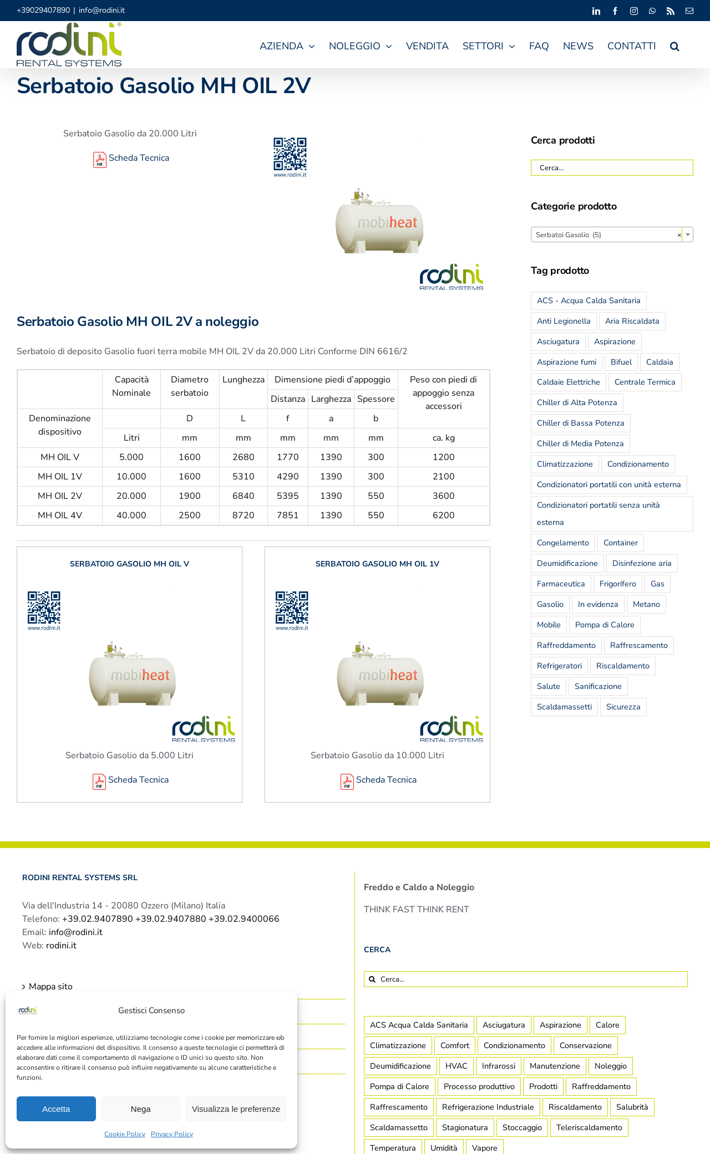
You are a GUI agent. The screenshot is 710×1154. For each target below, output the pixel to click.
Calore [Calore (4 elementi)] (608, 1024)
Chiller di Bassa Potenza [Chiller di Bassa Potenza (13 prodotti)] (581, 422)
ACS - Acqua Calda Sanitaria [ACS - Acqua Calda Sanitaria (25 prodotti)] (589, 300)
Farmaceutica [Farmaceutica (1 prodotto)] (561, 583)
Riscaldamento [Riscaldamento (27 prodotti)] (623, 665)
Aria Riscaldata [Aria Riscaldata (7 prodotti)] (632, 320)
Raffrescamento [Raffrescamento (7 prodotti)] (639, 645)
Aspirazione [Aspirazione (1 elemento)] (560, 1024)
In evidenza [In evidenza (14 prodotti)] (598, 604)
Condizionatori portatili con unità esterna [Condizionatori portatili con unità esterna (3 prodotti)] (609, 484)
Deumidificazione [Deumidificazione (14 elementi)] (400, 1065)
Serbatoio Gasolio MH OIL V (129, 564)
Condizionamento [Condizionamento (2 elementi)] (514, 1045)
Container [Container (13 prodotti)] (621, 542)
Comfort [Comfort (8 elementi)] (454, 1045)
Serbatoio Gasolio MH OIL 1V (377, 564)
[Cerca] (372, 979)
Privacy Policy (172, 1134)
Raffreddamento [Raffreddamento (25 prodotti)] (566, 645)
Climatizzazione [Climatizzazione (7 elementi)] (398, 1045)
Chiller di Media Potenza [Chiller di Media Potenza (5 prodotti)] (580, 443)
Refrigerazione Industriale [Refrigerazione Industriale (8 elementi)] (488, 1106)
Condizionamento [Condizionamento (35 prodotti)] (638, 463)
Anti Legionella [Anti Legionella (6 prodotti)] (564, 320)
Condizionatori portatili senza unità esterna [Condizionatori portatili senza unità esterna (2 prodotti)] (598, 513)
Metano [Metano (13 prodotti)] (646, 604)
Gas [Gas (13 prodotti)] (658, 583)
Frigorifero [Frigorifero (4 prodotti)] (618, 583)
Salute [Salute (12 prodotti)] (548, 686)
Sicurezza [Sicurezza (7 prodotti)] (623, 706)
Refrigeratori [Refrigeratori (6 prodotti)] (559, 665)
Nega (141, 1109)
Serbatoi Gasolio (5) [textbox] (609, 235)
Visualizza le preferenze (236, 1109)
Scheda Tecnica (130, 158)
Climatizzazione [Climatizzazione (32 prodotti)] (565, 463)
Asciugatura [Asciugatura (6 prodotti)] (558, 341)
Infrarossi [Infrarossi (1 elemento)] (498, 1065)
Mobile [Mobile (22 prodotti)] (549, 624)
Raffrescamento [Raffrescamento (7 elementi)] (399, 1106)
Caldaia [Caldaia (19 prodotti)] (659, 361)
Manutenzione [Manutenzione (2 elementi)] (555, 1065)
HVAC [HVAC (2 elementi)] (456, 1065)
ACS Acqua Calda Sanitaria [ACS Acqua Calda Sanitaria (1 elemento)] (419, 1024)
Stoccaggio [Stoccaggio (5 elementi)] (522, 1127)
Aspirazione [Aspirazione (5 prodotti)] (615, 341)
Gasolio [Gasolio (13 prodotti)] (550, 604)
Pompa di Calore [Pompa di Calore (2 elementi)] (399, 1086)
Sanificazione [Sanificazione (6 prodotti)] (598, 686)
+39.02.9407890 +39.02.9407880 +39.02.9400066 (171, 919)
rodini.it (61, 945)
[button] (674, 44)
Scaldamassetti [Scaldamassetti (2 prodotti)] (564, 706)
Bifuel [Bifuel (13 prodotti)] (621, 361)
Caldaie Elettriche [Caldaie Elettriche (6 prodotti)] (568, 381)
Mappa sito (51, 987)
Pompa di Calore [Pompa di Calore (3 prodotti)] (605, 624)
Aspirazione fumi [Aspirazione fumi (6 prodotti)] (566, 361)
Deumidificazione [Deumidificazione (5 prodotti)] (567, 563)
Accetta (56, 1109)
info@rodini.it (102, 10)
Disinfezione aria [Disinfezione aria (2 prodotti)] (642, 563)
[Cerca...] (526, 979)
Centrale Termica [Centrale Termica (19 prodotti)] (645, 381)
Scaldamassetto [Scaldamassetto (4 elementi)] (399, 1127)
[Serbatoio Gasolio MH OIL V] (129, 587)
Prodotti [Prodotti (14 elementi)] (543, 1086)
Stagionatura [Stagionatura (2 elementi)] (465, 1127)
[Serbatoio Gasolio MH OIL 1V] (377, 587)
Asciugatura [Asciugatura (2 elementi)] (504, 1024)
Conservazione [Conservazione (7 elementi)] (586, 1045)
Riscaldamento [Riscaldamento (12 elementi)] (575, 1106)
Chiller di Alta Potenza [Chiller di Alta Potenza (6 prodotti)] (577, 402)
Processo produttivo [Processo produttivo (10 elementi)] (479, 1086)
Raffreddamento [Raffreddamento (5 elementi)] (601, 1086)
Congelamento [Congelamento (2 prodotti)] (563, 542)
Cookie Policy (124, 1134)
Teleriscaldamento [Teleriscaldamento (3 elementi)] (589, 1127)
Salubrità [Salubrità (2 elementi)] (632, 1106)
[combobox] (612, 234)
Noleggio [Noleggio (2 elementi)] (611, 1065)
